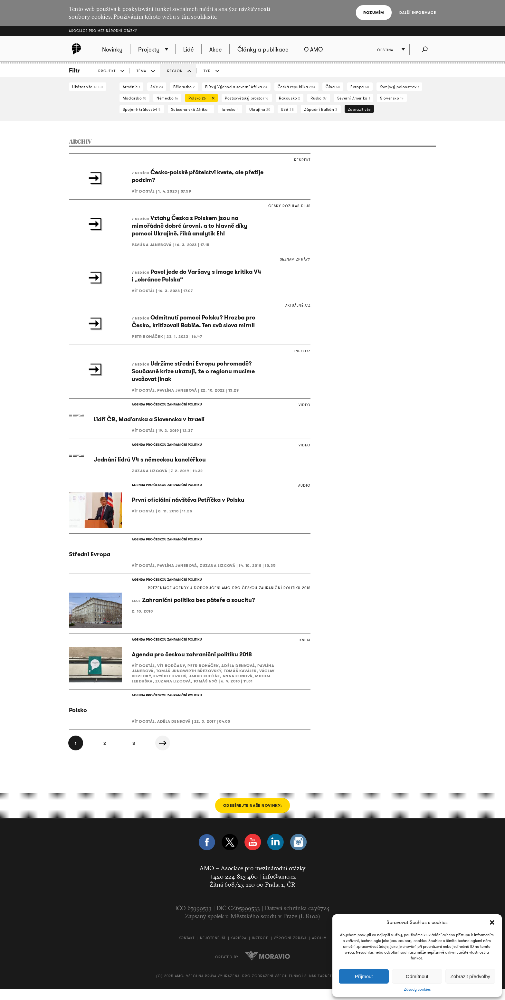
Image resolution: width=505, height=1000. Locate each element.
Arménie (131, 87)
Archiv (319, 949)
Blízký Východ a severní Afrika (236, 87)
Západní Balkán (321, 109)
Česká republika (296, 87)
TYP (207, 70)
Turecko (230, 109)
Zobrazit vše (359, 109)
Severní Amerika (353, 98)
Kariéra (238, 949)
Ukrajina (260, 109)
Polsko (199, 98)
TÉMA (141, 70)
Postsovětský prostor (247, 98)
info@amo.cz (279, 887)
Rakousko (289, 98)
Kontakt (187, 949)
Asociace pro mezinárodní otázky (103, 30)
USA (287, 109)
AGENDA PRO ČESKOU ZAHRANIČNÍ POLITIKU (167, 404)
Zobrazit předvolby (470, 976)
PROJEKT (107, 70)
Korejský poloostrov (399, 87)
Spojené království (142, 109)
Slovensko (392, 98)
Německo (167, 98)
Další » (162, 754)
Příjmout (364, 976)
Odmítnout (417, 976)
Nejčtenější (212, 949)
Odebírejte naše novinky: (252, 816)
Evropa (359, 87)
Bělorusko (184, 87)
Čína (333, 87)
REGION (175, 70)
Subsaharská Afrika (191, 109)
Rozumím (373, 12)
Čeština (385, 49)
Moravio (267, 966)
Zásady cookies (417, 989)
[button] (492, 922)
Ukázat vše (87, 87)
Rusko (318, 98)
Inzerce (260, 949)
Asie (156, 87)
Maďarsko (135, 98)
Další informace (417, 12)
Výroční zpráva (290, 949)
